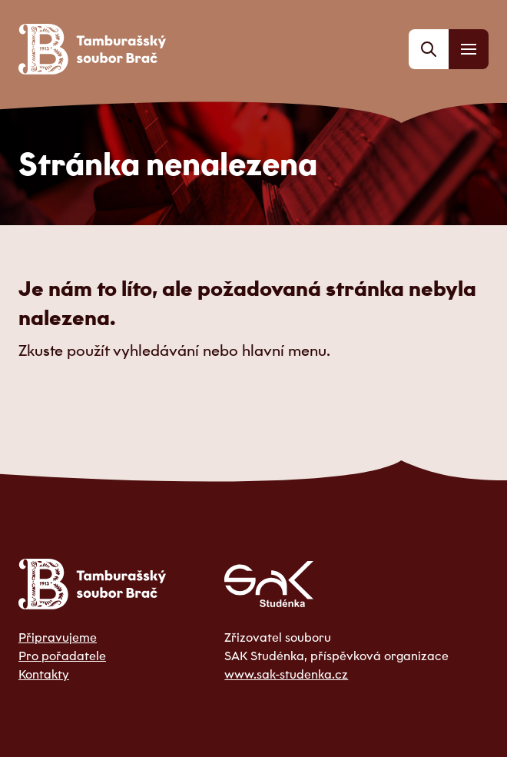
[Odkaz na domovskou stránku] (92, 49)
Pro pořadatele (62, 655)
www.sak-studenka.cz (286, 674)
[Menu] (469, 49)
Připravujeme (57, 637)
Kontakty (43, 674)
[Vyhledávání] (429, 49)
